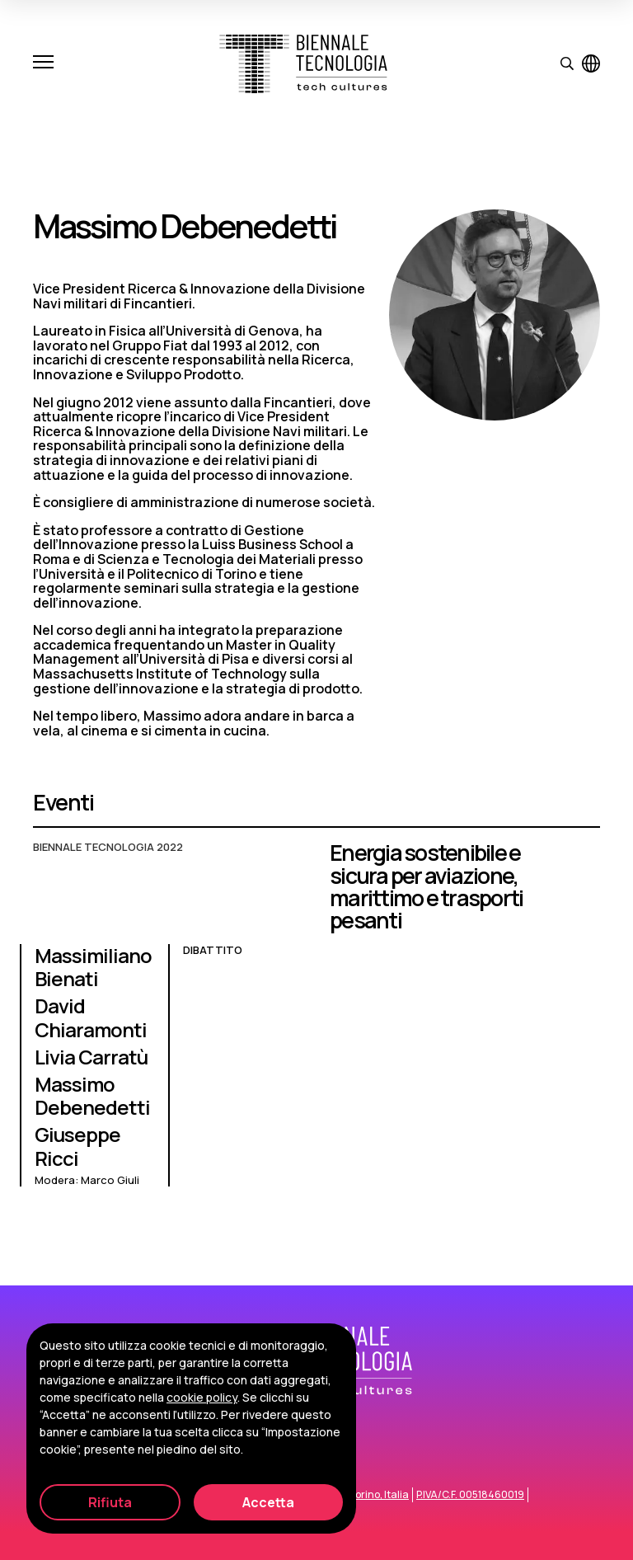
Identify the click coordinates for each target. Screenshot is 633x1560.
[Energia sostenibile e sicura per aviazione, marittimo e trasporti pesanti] (316, 1022)
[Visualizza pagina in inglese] (591, 63)
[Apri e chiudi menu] (43, 63)
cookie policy (201, 1397)
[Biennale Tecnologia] (303, 63)
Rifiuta (110, 1502)
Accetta (268, 1502)
